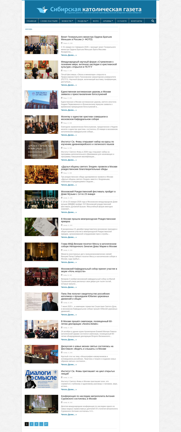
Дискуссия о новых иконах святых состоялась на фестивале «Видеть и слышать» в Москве (87, 347)
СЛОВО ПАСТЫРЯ (49, 21)
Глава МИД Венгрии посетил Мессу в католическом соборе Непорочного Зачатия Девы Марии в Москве (89, 245)
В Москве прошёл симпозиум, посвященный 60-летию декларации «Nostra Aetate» (86, 322)
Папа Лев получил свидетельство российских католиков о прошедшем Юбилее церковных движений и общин (85, 296)
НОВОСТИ (67, 21)
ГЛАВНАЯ (31, 21)
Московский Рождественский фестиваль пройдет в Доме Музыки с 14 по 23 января (88, 192)
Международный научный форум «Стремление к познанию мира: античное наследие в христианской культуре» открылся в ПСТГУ (89, 64)
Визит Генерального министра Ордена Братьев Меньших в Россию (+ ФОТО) (86, 38)
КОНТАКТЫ (136, 21)
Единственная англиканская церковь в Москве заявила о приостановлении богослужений (86, 92)
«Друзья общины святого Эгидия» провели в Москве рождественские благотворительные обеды (89, 167)
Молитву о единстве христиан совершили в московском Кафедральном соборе (84, 117)
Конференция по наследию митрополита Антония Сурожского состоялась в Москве (88, 397)
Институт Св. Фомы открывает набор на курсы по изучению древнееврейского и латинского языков (87, 142)
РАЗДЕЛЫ (82, 21)
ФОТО (96, 21)
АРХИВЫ (107, 21)
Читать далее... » (69, 55)
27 (46, 424)
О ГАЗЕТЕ (122, 21)
